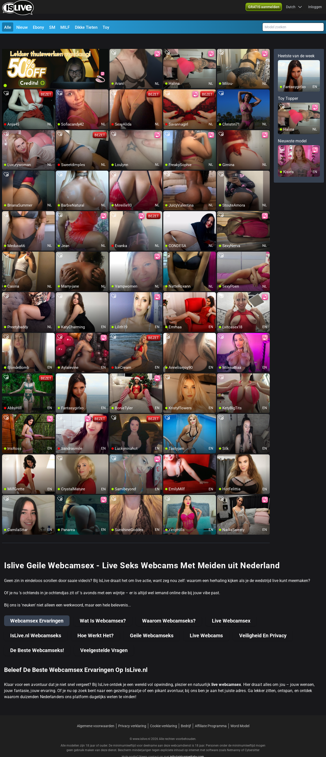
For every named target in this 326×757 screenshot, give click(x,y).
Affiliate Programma (211, 714)
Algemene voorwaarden (95, 714)
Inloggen (315, 10)
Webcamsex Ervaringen (36, 608)
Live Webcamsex (231, 608)
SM (52, 27)
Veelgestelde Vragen (104, 638)
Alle (7, 27)
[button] (294, 10)
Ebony (38, 27)
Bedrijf (186, 714)
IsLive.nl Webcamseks (35, 623)
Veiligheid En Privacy (263, 623)
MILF (65, 27)
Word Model (239, 714)
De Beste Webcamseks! (37, 638)
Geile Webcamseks (151, 623)
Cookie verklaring (163, 714)
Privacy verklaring (132, 714)
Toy (106, 27)
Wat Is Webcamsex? (103, 608)
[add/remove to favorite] (113, 40)
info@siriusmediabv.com (187, 744)
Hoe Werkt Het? (95, 623)
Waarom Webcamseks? (169, 608)
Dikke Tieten (86, 27)
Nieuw (22, 27)
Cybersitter (252, 738)
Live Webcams (206, 623)
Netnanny (234, 738)
